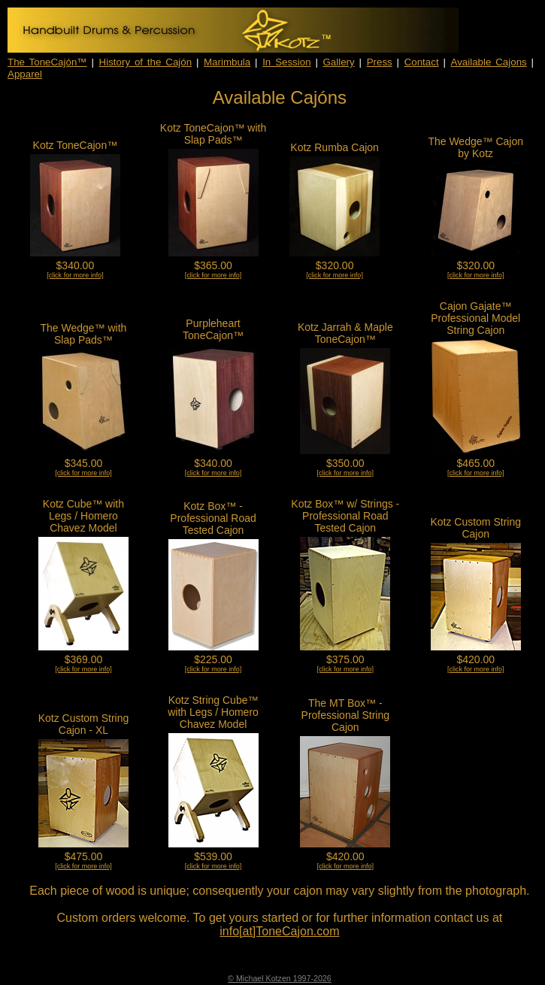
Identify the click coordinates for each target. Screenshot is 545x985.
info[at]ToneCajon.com (279, 931)
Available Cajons (489, 62)
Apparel (25, 74)
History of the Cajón (145, 62)
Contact (421, 62)
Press (379, 62)
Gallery (339, 62)
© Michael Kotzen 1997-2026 (280, 978)
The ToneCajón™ (47, 62)
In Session (286, 62)
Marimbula (227, 62)
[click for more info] (75, 275)
